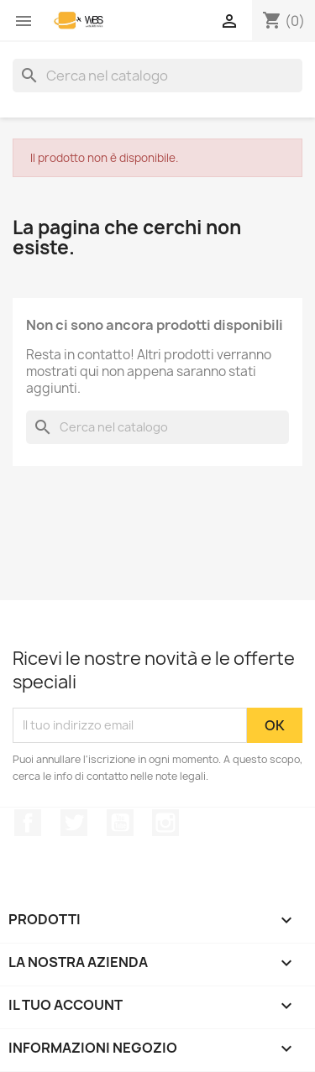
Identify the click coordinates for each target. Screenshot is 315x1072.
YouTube (120, 822)
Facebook (27, 822)
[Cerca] (157, 75)
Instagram (165, 822)
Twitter (73, 822)
